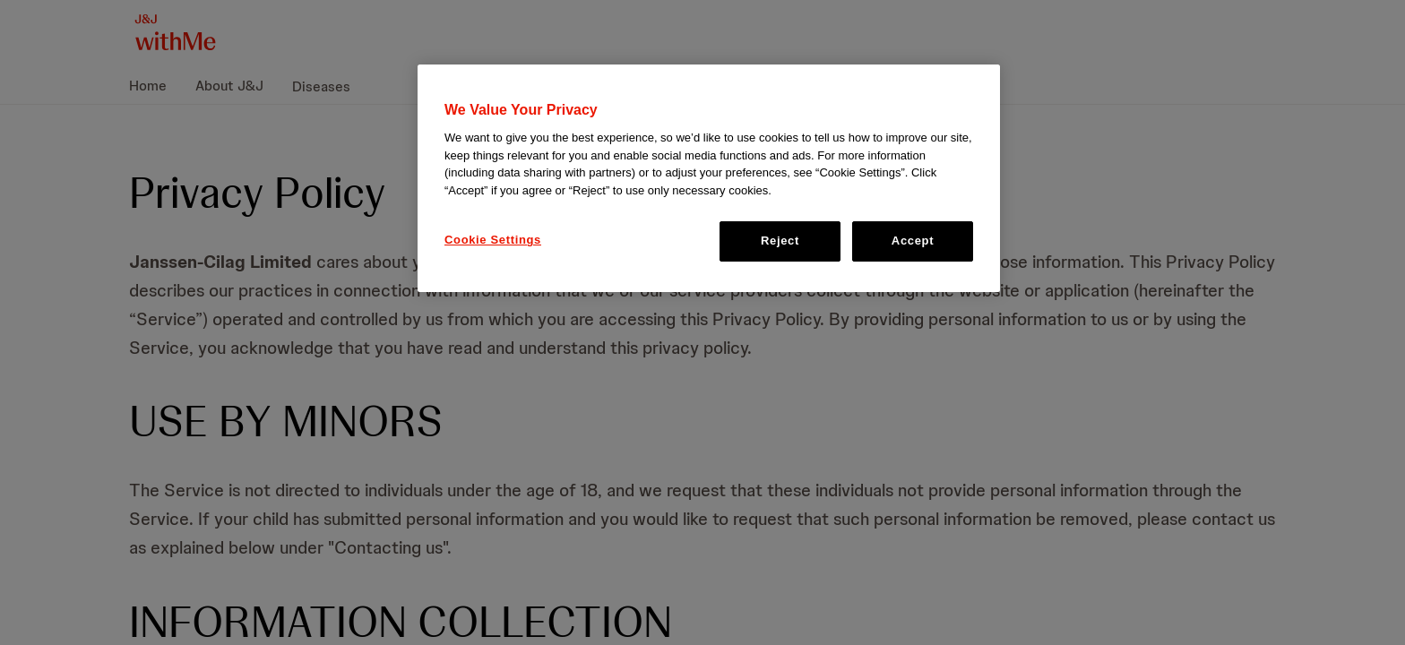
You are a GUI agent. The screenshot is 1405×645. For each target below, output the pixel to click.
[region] (709, 178)
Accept (913, 240)
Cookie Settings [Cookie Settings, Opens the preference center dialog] (492, 239)
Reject (780, 240)
